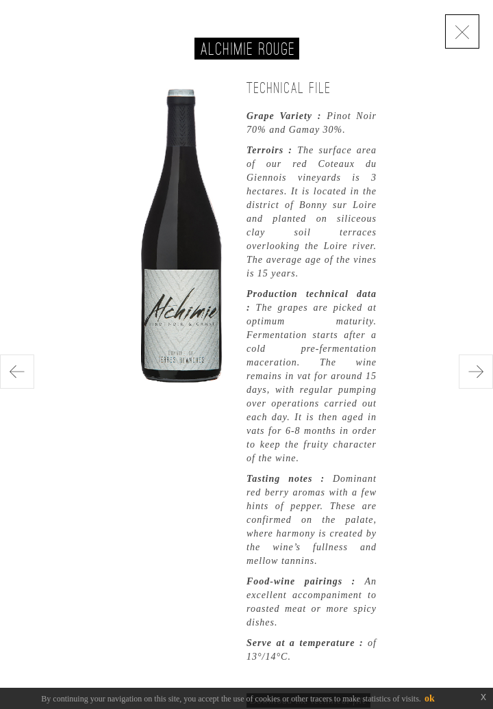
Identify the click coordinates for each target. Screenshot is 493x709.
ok (430, 698)
